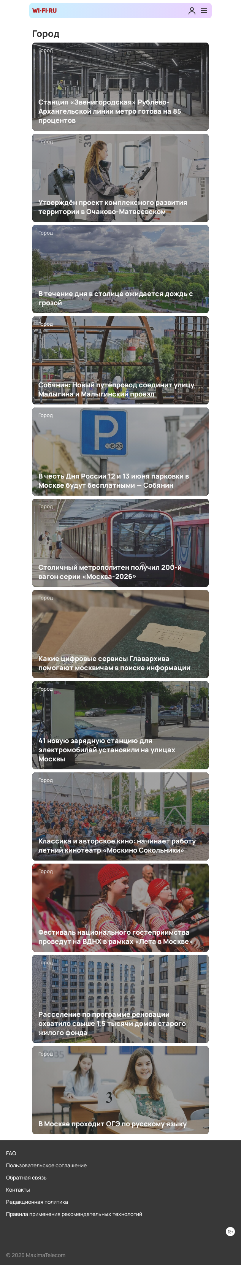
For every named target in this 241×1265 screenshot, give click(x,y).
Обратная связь (26, 1177)
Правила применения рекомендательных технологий (74, 1213)
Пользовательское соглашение (46, 1165)
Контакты (18, 1189)
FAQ (11, 1153)
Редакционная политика (37, 1201)
